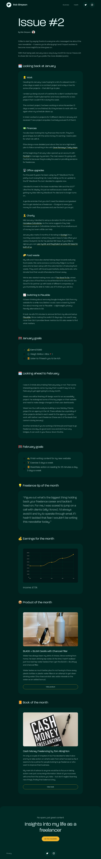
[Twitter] (85, 4)
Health (76, 5)
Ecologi (64, 235)
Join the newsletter (50, 839)
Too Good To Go (62, 278)
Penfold (26, 156)
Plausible (27, 317)
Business (66, 5)
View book (50, 787)
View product (50, 687)
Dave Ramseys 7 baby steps (65, 147)
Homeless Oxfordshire (32, 223)
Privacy (9, 853)
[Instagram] (92, 4)
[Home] (16, 4)
